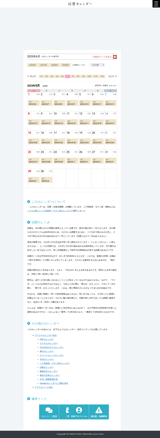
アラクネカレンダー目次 (44, 331)
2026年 (31, 65)
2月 (46, 76)
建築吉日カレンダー (47, 367)
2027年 (42, 65)
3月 (51, 76)
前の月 (31, 76)
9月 (85, 76)
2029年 (64, 65)
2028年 (53, 65)
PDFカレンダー (45, 335)
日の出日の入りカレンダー (50, 343)
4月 (57, 76)
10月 (91, 76)
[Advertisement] (80, 28)
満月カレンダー (45, 347)
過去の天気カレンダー (48, 371)
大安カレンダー (45, 355)
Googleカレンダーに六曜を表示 (52, 379)
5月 (62, 76)
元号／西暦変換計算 (47, 375)
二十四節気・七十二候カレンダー (53, 359)
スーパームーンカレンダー (50, 351)
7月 (74, 76)
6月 (68, 76)
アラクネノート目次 (42, 383)
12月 (104, 76)
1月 (40, 76)
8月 (79, 76)
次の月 (115, 76)
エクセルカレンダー (47, 339)
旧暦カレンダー (45, 363)
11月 (98, 76)
